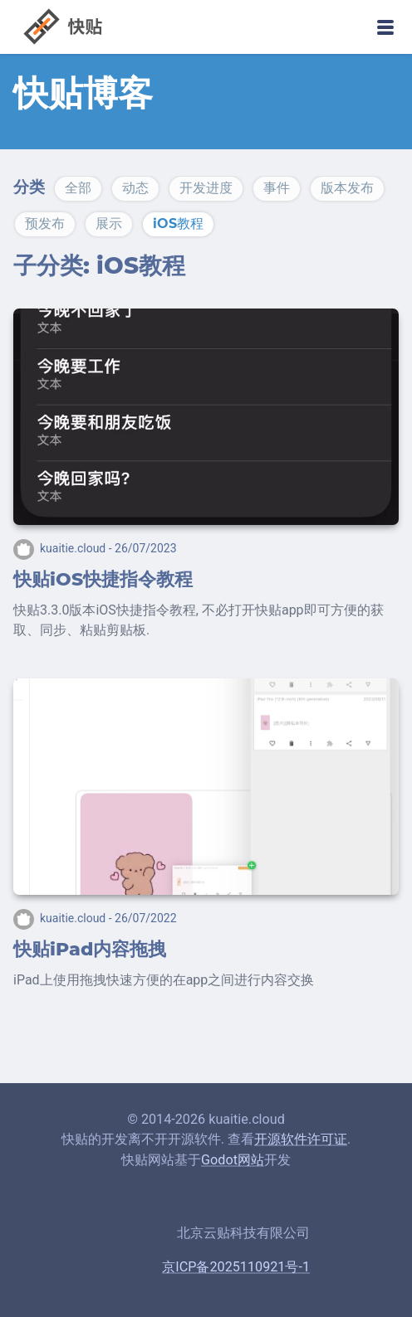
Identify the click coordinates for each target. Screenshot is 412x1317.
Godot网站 (232, 1160)
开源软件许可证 (300, 1139)
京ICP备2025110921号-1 (236, 1267)
